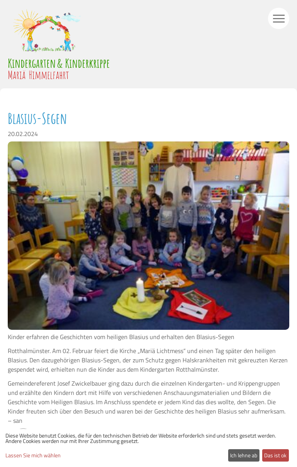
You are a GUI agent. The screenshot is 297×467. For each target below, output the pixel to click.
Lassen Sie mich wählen (33, 455)
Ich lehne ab (243, 455)
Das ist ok (275, 455)
